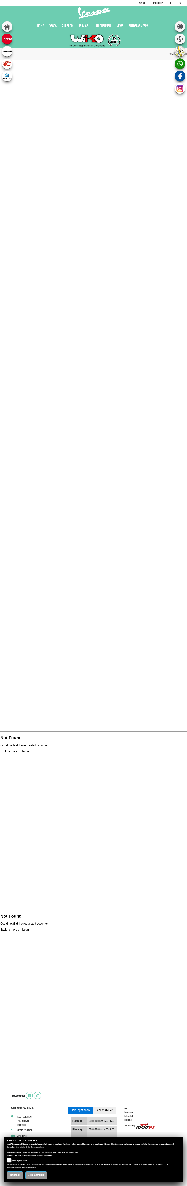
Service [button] (83, 26)
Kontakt (142, 3)
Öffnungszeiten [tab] (80, 1110)
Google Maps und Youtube (19, 1160)
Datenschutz (128, 1116)
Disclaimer (128, 1120)
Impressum (158, 3)
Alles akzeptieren (36, 1175)
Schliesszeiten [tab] (104, 1110)
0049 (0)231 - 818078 (24, 1130)
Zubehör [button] (67, 26)
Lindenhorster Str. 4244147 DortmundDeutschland (24, 1121)
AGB (125, 1108)
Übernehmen (15, 1175)
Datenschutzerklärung (37, 1147)
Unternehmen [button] (102, 26)
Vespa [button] (53, 26)
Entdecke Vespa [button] (138, 26)
